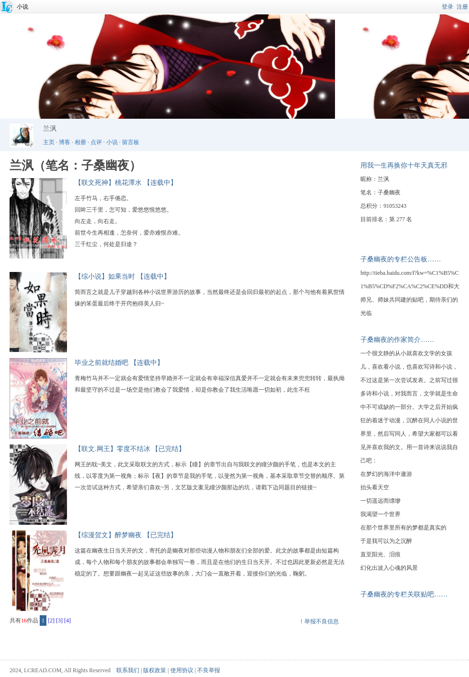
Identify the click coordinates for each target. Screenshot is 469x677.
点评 (96, 142)
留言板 (130, 142)
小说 (22, 6)
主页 (49, 142)
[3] (59, 620)
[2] (51, 620)
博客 (64, 142)
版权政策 (154, 670)
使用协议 (181, 670)
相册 (80, 142)
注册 (462, 6)
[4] (67, 620)
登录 (447, 6)
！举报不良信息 (319, 621)
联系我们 (127, 670)
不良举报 (208, 670)
